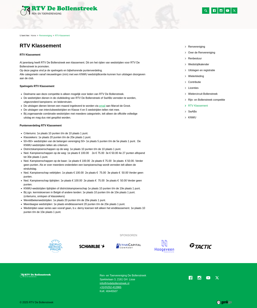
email (102, 105)
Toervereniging (60, 24)
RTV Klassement (62, 35)
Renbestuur (195, 58)
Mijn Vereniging (133, 24)
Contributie (194, 82)
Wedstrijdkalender (198, 64)
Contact (200, 24)
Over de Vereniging (107, 24)
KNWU (192, 117)
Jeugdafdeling (83, 24)
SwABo (192, 111)
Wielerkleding (196, 76)
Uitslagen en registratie (201, 70)
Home (24, 25)
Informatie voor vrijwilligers (162, 24)
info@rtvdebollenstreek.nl (114, 283)
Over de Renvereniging (201, 52)
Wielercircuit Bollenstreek (203, 93)
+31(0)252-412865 (110, 287)
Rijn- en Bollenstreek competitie (206, 99)
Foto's (186, 24)
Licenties (193, 88)
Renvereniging (38, 24)
